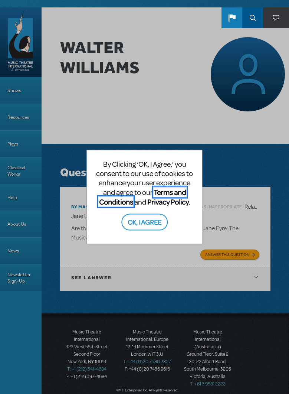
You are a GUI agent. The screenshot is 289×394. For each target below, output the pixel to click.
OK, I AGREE (144, 221)
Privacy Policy (168, 201)
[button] (231, 17)
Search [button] (252, 17)
